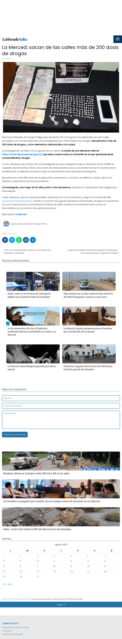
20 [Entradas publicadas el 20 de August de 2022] (88, 566)
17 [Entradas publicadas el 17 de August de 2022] (37, 566)
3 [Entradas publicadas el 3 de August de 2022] (37, 556)
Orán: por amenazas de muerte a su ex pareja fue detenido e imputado (27, 251)
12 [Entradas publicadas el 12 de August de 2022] (71, 561)
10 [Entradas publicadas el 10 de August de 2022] (38, 561)
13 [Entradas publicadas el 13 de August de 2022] (88, 561)
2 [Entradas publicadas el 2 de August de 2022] (20, 556)
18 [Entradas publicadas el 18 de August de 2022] (54, 566)
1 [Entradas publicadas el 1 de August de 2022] (3, 556)
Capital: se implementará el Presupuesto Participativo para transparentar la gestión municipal (93, 251)
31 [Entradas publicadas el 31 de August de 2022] (37, 576)
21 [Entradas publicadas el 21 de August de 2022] (105, 566)
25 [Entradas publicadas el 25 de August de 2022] (55, 571)
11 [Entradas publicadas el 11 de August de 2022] (54, 561)
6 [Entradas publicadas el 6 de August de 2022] (88, 556)
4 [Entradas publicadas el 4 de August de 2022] (54, 556)
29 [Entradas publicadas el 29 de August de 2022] (4, 576)
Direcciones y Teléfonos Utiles (16, 627)
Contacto (7, 631)
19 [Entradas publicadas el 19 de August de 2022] (71, 566)
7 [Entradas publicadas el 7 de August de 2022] (104, 556)
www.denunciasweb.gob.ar (17, 201)
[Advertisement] (61, 17)
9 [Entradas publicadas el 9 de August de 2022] (20, 561)
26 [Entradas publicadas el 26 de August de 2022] (71, 571)
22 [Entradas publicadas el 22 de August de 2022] (4, 571)
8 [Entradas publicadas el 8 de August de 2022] (3, 561)
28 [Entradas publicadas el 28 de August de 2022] (105, 571)
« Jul (4, 584)
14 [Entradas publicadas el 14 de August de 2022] (105, 561)
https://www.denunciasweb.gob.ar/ (22, 154)
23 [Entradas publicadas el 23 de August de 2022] (21, 571)
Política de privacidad (12, 634)
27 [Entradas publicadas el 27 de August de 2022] (88, 571)
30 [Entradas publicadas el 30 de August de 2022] (21, 576)
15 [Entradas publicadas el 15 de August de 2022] (4, 566)
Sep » (10, 584)
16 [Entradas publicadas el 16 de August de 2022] (21, 566)
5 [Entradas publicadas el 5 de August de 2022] (71, 556)
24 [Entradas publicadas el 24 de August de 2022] (38, 571)
